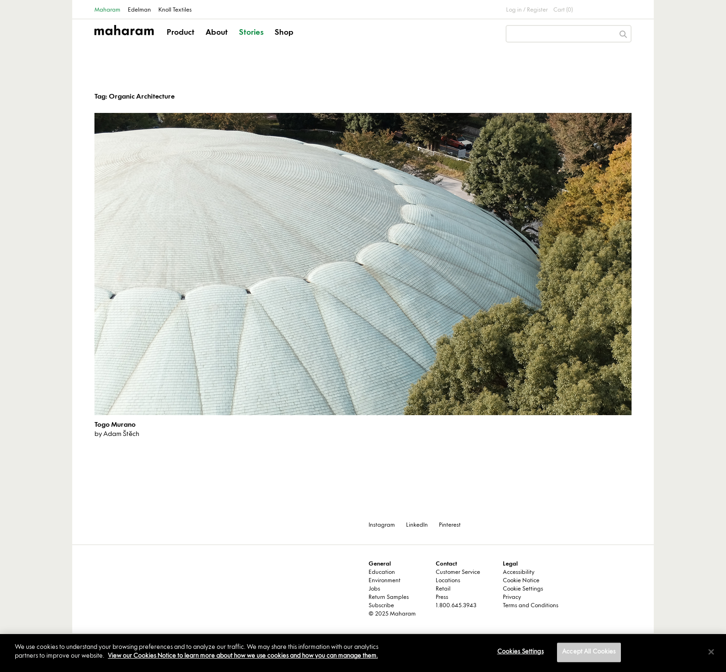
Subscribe (381, 606)
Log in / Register (527, 10)
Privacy (512, 597)
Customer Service (458, 572)
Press (442, 597)
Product (180, 33)
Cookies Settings (520, 652)
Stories (251, 33)
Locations (448, 581)
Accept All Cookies (588, 652)
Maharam (107, 10)
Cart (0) (563, 10)
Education (382, 572)
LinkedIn (417, 525)
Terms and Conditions (530, 606)
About (217, 33)
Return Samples (389, 597)
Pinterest (450, 525)
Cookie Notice (521, 581)
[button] (181, 41)
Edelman (139, 10)
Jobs (374, 589)
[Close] (711, 651)
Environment (385, 581)
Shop (284, 33)
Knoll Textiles (175, 10)
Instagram (382, 525)
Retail (443, 589)
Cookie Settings (523, 589)
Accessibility (518, 572)
